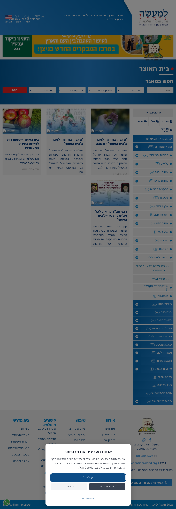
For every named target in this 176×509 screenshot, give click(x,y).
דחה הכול (69, 486)
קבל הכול (88, 477)
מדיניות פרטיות (88, 498)
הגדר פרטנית (107, 486)
